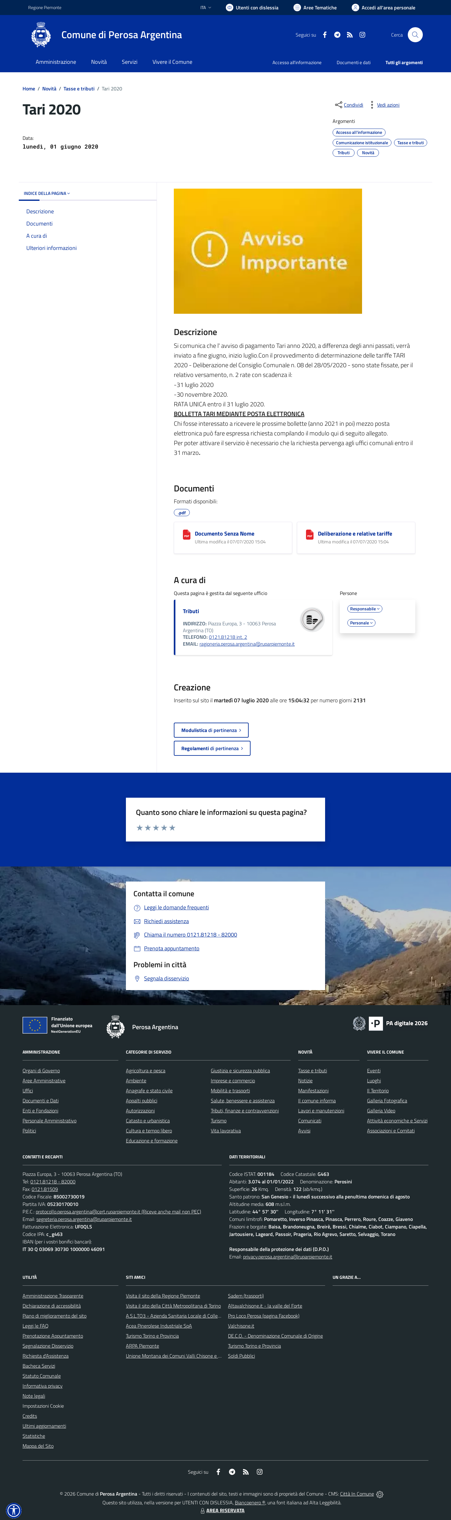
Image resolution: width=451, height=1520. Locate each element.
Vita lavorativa (226, 1130)
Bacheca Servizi (39, 1366)
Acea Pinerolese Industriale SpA (159, 1325)
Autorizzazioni (140, 1110)
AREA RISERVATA (222, 1510)
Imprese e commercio (233, 1080)
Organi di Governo (41, 1070)
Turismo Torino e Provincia (152, 1336)
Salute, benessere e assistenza (243, 1100)
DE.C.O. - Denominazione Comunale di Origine (275, 1336)
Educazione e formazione (152, 1140)
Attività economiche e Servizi (397, 1120)
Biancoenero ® (250, 1502)
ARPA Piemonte (142, 1346)
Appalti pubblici (141, 1100)
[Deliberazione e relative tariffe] (310, 535)
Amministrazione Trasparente (53, 1295)
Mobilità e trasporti (230, 1090)
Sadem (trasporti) (246, 1295)
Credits (30, 1416)
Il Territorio (378, 1090)
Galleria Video (381, 1110)
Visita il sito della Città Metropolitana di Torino (173, 1305)
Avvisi (304, 1130)
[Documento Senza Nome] (187, 535)
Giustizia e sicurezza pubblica (240, 1070)
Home (29, 88)
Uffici (28, 1090)
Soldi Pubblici (241, 1356)
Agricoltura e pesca (145, 1070)
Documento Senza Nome (224, 533)
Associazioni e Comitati (391, 1130)
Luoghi (374, 1080)
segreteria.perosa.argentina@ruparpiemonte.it (84, 1219)
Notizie (305, 1080)
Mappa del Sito (38, 1446)
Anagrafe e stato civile (149, 1090)
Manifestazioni (313, 1090)
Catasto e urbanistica (148, 1120)
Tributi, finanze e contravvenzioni (245, 1110)
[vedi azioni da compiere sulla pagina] (383, 105)
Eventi (374, 1070)
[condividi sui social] (349, 105)
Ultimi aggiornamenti (44, 1426)
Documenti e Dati (41, 1100)
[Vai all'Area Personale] (383, 7)
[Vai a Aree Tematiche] (315, 7)
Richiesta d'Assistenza (46, 1356)
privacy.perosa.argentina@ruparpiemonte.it (287, 1256)
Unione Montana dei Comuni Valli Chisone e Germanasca (185, 1356)
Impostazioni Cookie (43, 1406)
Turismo (218, 1120)
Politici (29, 1130)
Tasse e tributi (79, 88)
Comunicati (309, 1120)
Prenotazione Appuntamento (53, 1336)
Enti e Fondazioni (40, 1110)
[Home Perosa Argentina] (105, 35)
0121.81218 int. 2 (228, 637)
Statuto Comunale (42, 1376)
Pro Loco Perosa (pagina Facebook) (263, 1315)
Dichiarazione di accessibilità (52, 1305)
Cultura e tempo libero (149, 1130)
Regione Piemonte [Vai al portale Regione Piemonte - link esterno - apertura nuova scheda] (44, 7)
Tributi (191, 611)
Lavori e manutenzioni (321, 1110)
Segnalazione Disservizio (48, 1346)
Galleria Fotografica (387, 1100)
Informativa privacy (43, 1386)
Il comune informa (317, 1100)
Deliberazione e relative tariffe (355, 533)
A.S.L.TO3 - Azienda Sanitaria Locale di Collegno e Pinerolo (186, 1315)
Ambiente (136, 1080)
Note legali (34, 1396)
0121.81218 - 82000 (52, 1181)
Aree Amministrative (44, 1080)
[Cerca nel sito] (415, 34)
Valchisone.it (241, 1325)
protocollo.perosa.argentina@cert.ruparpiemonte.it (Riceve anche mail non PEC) (118, 1211)
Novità (49, 88)
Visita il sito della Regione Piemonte (163, 1295)
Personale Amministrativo (49, 1120)
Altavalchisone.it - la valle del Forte (265, 1305)
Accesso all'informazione (297, 62)
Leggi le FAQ (36, 1325)
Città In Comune (357, 1493)
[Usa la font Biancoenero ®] (252, 7)
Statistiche (34, 1436)
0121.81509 (45, 1189)
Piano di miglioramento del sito (54, 1315)
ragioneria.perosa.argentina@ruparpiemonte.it (247, 644)
